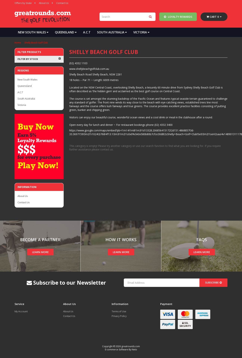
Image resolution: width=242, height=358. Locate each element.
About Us (44, 3)
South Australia (112, 32)
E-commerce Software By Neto (121, 349)
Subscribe (213, 282)
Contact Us (62, 3)
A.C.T (87, 32)
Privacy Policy (119, 316)
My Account (21, 311)
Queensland (66, 32)
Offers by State (23, 3)
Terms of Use (119, 311)
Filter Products (29, 52)
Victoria (141, 32)
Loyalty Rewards (178, 16)
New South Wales (33, 32)
